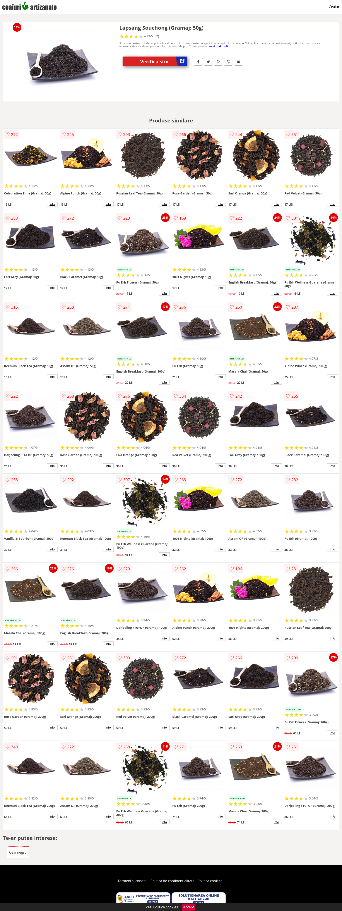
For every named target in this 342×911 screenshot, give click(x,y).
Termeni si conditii (132, 880)
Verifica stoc (163, 61)
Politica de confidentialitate (172, 880)
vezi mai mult (218, 46)
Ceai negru (18, 852)
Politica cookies (210, 880)
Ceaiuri (334, 6)
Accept (188, 907)
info (52, 204)
